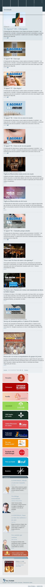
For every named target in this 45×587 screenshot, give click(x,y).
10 (20, 370)
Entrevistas (6, 5)
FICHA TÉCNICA (31, 586)
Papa (30, 1)
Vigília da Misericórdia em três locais (15, 201)
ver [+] (5, 37)
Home (6, 1)
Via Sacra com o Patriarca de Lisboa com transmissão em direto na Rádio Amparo (23, 291)
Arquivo (22, 5)
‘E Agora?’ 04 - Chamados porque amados (17, 231)
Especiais (14, 5)
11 (22, 370)
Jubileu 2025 (22, 1)
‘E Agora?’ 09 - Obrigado (15, 29)
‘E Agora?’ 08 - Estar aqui (12, 59)
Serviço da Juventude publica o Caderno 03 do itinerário (21, 321)
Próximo (26, 370)
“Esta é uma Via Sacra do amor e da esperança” (18, 260)
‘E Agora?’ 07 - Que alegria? (12, 88)
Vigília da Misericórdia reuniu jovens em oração (19, 174)
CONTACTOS (40, 586)
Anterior (5, 370)
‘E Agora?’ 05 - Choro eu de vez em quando (17, 146)
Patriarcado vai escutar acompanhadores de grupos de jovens (22, 356)
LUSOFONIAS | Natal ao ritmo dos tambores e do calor (18, 518)
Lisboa (14, 1)
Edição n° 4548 (20, 561)
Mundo (38, 1)
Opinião (30, 5)
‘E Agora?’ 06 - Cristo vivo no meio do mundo (18, 118)
